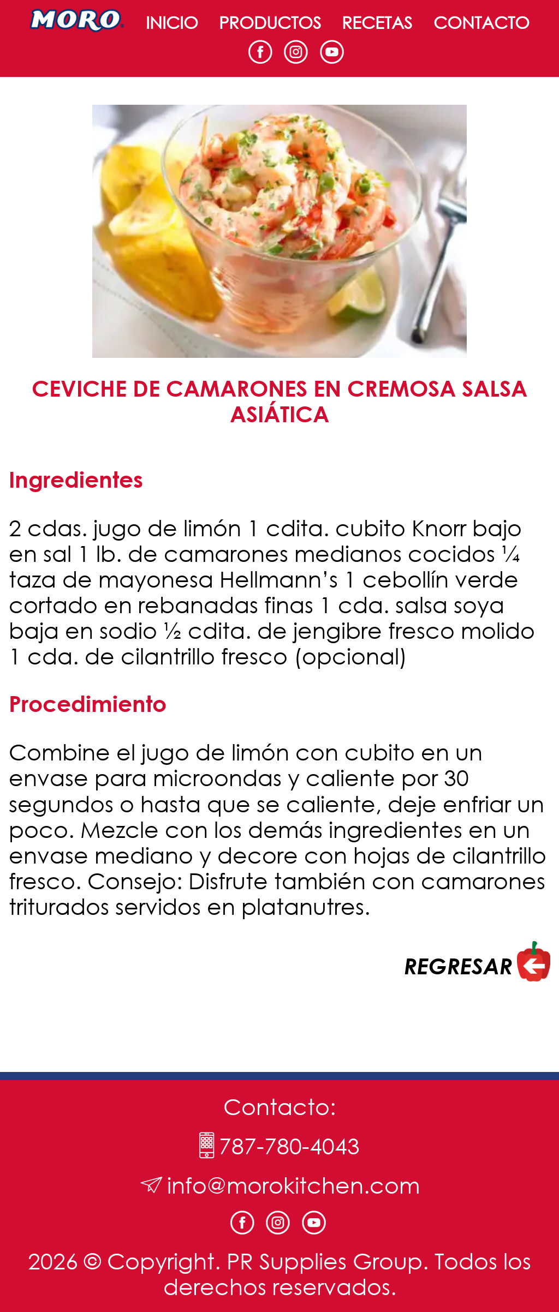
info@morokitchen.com (293, 1184)
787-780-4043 (289, 1145)
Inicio (172, 22)
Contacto (481, 22)
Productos (270, 22)
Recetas (377, 22)
